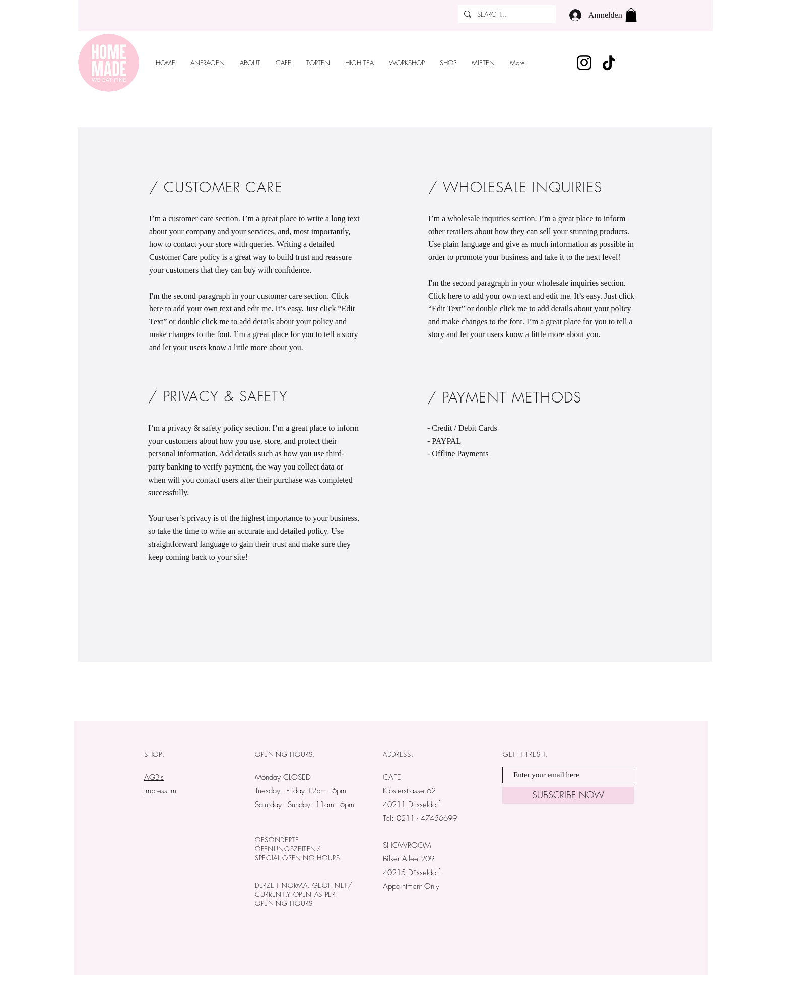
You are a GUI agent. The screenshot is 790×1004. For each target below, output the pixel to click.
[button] (631, 15)
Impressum (160, 791)
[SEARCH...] (506, 14)
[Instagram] (584, 63)
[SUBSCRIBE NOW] (568, 795)
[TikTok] (609, 63)
